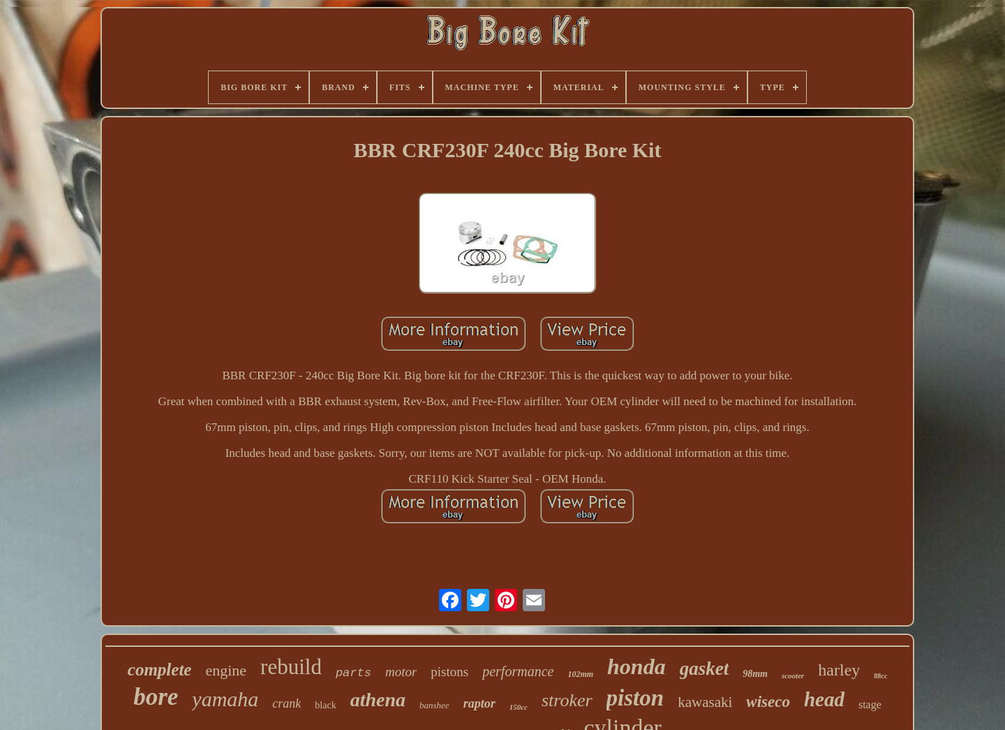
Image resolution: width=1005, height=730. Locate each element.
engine (225, 670)
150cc (518, 707)
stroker (567, 700)
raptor (479, 703)
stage (869, 704)
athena (377, 699)
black (325, 705)
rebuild (291, 667)
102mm (580, 674)
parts (353, 673)
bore (155, 696)
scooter (793, 675)
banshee (434, 705)
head (824, 699)
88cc (880, 676)
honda (636, 666)
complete (160, 669)
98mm (755, 674)
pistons (449, 671)
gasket (704, 668)
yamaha (225, 698)
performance (517, 671)
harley (839, 670)
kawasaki (705, 702)
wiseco (768, 701)
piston (635, 697)
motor (401, 671)
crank (286, 703)
